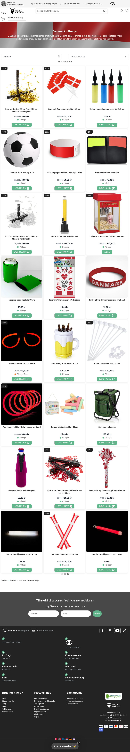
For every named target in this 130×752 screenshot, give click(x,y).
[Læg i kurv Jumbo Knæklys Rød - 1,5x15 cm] (107, 570)
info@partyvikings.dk (113, 720)
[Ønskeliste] (127, 10)
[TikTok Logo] (125, 630)
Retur (4, 706)
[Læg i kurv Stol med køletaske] (107, 443)
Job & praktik (39, 704)
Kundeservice (7, 712)
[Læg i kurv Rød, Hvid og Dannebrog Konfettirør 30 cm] (107, 506)
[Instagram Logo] (110, 630)
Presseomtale (39, 706)
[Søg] (104, 11)
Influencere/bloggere (75, 701)
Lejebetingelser (40, 712)
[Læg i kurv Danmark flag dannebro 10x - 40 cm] (64, 125)
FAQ (4, 698)
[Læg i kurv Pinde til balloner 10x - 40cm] (107, 379)
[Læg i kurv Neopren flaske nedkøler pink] (21, 506)
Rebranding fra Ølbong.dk (44, 701)
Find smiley (38, 714)
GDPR (36, 717)
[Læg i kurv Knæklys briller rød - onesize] (21, 379)
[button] (65, 746)
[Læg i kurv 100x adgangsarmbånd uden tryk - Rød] (64, 188)
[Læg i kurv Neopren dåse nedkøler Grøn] (21, 315)
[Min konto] (121, 11)
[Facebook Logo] (103, 630)
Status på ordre (8, 701)
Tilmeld (97, 613)
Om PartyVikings (40, 698)
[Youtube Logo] (117, 630)
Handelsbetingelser (42, 709)
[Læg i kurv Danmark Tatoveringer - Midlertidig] (64, 315)
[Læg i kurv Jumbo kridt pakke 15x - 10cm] (64, 443)
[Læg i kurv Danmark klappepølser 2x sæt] (64, 570)
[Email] (76, 613)
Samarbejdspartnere (75, 698)
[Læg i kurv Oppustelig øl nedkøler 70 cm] (64, 379)
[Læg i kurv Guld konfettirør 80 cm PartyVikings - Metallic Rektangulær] (21, 125)
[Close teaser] (78, 743)
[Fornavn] (43, 613)
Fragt (4, 704)
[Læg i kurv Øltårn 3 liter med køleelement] (64, 252)
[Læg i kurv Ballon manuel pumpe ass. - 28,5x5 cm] (107, 125)
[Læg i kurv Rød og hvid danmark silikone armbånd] (107, 315)
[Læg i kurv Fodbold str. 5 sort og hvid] (21, 188)
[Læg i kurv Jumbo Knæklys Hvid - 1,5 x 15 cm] (21, 570)
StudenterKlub (72, 704)
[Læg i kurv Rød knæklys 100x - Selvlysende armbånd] (21, 443)
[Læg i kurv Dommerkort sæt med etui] (107, 188)
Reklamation (7, 709)
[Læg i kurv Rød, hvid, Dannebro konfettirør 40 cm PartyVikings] (64, 506)
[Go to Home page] (16, 10)
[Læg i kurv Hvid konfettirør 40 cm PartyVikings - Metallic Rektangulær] (21, 252)
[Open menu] (3, 11)
